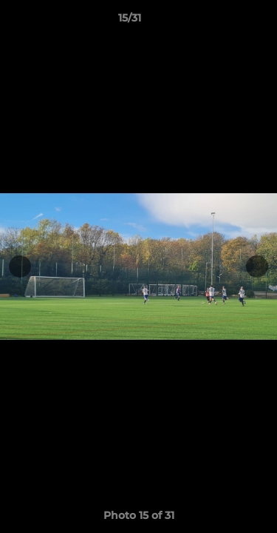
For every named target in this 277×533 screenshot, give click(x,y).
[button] (224, 21)
